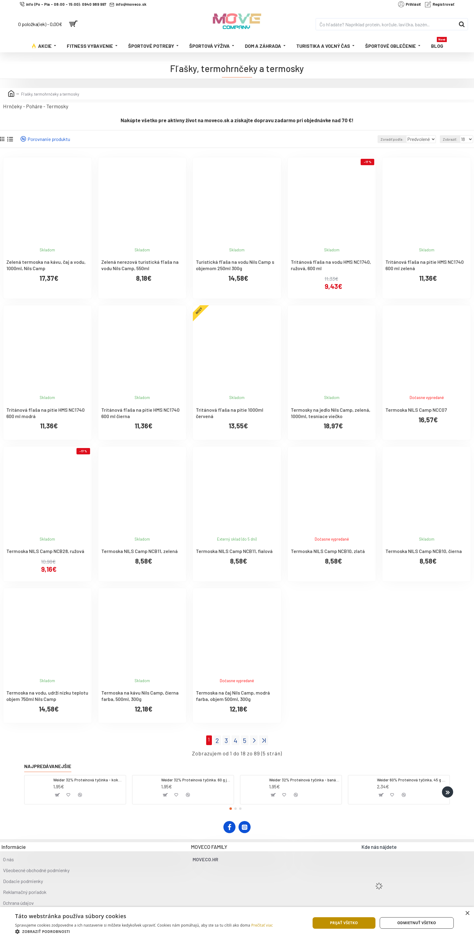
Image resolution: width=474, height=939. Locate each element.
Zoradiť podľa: (383, 139)
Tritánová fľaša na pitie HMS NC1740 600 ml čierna (140, 413)
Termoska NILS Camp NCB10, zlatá (328, 551)
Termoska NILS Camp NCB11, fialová (234, 551)
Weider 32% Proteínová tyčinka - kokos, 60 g (88, 778)
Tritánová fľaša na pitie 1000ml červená (229, 413)
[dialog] (237, 923)
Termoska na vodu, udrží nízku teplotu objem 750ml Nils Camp (47, 696)
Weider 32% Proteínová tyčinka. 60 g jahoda (196, 778)
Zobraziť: (451, 139)
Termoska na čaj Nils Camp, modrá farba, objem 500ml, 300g (233, 696)
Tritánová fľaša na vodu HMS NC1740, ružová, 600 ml (331, 265)
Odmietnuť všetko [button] (416, 922)
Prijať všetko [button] (344, 922)
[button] (447, 790)
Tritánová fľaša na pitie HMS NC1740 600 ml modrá (45, 413)
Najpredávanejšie (47, 764)
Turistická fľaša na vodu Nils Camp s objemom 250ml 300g (235, 265)
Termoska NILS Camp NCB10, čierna (423, 551)
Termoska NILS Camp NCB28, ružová (45, 551)
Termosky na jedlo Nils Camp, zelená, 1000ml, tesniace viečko (330, 413)
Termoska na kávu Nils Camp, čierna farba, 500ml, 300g (140, 696)
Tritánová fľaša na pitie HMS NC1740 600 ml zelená (424, 265)
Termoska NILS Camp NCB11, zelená (139, 551)
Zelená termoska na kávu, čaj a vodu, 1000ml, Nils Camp (46, 265)
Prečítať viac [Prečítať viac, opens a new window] (262, 925)
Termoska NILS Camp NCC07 (416, 410)
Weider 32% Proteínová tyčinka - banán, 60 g (304, 778)
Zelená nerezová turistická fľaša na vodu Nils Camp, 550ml (140, 265)
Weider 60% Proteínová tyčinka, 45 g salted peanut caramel (412, 778)
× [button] (467, 913)
